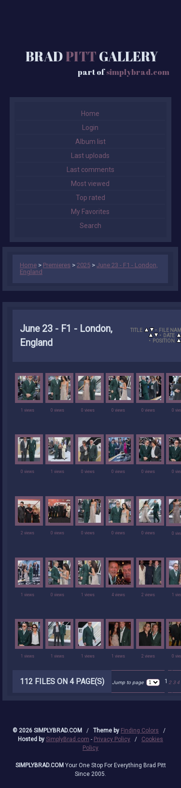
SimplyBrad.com (67, 739)
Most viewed (90, 183)
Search (90, 225)
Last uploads (90, 155)
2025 (83, 265)
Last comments (90, 169)
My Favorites (90, 211)
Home (90, 113)
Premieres (56, 265)
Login (90, 127)
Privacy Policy (112, 739)
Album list (90, 141)
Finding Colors (140, 730)
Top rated (90, 197)
